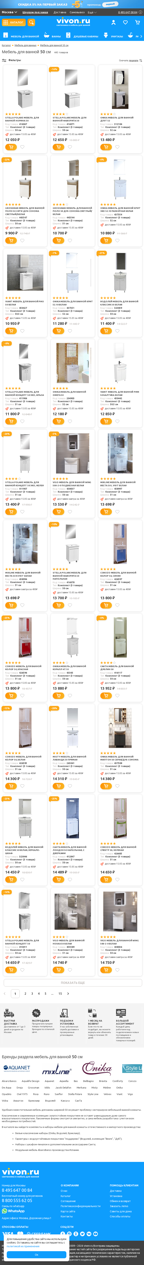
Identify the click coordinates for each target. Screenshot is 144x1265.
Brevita (110, 1081)
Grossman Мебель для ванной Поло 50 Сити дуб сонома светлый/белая (25, 211)
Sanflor (75, 1094)
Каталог (6, 45)
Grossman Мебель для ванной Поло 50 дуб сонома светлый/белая (72, 211)
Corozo (6, 1088)
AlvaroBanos (45, 1150)
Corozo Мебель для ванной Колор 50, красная (23, 668)
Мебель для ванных (25, 45)
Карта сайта (68, 1211)
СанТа (107, 1101)
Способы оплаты (120, 1216)
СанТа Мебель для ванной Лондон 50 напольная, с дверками (70, 850)
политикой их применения (23, 1246)
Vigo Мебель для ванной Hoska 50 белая (69, 942)
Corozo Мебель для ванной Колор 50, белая (23, 758)
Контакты (67, 1216)
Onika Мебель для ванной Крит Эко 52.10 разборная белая (120, 210)
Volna (28, 1101)
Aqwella (68, 1081)
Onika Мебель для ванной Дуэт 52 (117, 119)
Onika (5, 1094)
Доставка (60, 12)
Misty (115, 1088)
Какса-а (92, 1101)
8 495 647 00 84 (18, 1190)
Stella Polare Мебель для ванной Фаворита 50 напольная (70, 576)
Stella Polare (92, 1094)
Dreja (35, 1088)
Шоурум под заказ (35, 12)
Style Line (111, 1094)
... (59, 994)
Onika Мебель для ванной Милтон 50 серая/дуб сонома (119, 758)
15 (68, 994)
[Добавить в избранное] (23, 147)
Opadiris (19, 1094)
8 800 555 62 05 (18, 1200)
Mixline (128, 1088)
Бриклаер (59, 1101)
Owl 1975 (35, 1094)
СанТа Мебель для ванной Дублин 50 (117, 668)
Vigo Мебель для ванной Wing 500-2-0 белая (120, 942)
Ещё (92, 12)
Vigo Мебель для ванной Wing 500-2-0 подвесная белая (72, 484)
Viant (5, 1101)
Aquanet (52, 1081)
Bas (81, 1081)
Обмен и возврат (120, 1201)
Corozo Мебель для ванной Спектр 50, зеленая (118, 849)
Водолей (76, 1101)
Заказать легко (119, 1206)
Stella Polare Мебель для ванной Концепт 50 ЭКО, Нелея (24, 484)
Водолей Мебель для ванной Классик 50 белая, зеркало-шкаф (24, 850)
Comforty (125, 1081)
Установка (116, 1196)
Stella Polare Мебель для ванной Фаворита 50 (70, 119)
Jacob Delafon (81, 1088)
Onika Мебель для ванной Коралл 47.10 (70, 668)
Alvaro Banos (9, 1081)
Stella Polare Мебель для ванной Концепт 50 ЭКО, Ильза (25, 394)
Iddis (64, 1088)
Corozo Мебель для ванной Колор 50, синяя (118, 574)
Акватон (43, 1101)
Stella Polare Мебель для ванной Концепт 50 (22, 942)
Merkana (101, 1088)
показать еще (73, 983)
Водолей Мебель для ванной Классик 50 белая (119, 303)
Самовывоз (77, 12)
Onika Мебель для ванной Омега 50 (70, 394)
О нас (64, 1190)
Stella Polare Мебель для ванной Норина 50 (22, 119)
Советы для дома (121, 1211)
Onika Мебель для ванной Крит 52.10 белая (70, 303)
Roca (50, 1094)
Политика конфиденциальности (80, 1206)
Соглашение (68, 1201)
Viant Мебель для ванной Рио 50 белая (25, 303)
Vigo (16, 1101)
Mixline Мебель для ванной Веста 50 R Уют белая (23, 574)
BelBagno (94, 1081)
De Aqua (21, 1088)
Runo (62, 1094)
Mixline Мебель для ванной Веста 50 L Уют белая (118, 484)
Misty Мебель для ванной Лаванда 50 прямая (70, 758)
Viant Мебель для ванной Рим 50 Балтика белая (120, 394)
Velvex (127, 1094)
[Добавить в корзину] (11, 147)
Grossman (50, 1088)
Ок (36, 1254)
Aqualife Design (32, 1081)
